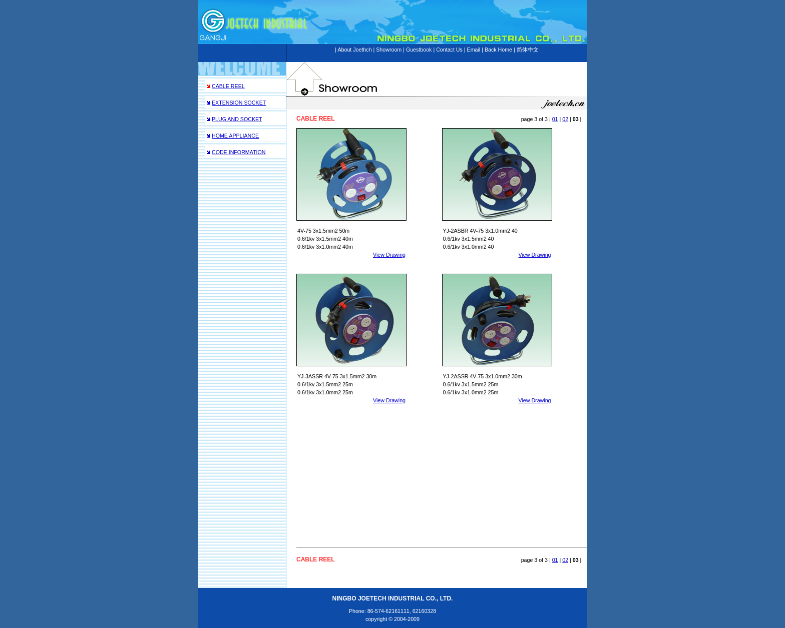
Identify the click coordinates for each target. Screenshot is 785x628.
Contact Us (449, 50)
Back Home (498, 50)
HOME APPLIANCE (235, 136)
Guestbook (419, 50)
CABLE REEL (228, 86)
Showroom (389, 50)
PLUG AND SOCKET (237, 119)
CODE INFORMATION (239, 152)
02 (565, 119)
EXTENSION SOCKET (239, 103)
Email (474, 50)
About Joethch (354, 50)
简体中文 (528, 50)
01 (555, 119)
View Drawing (389, 255)
